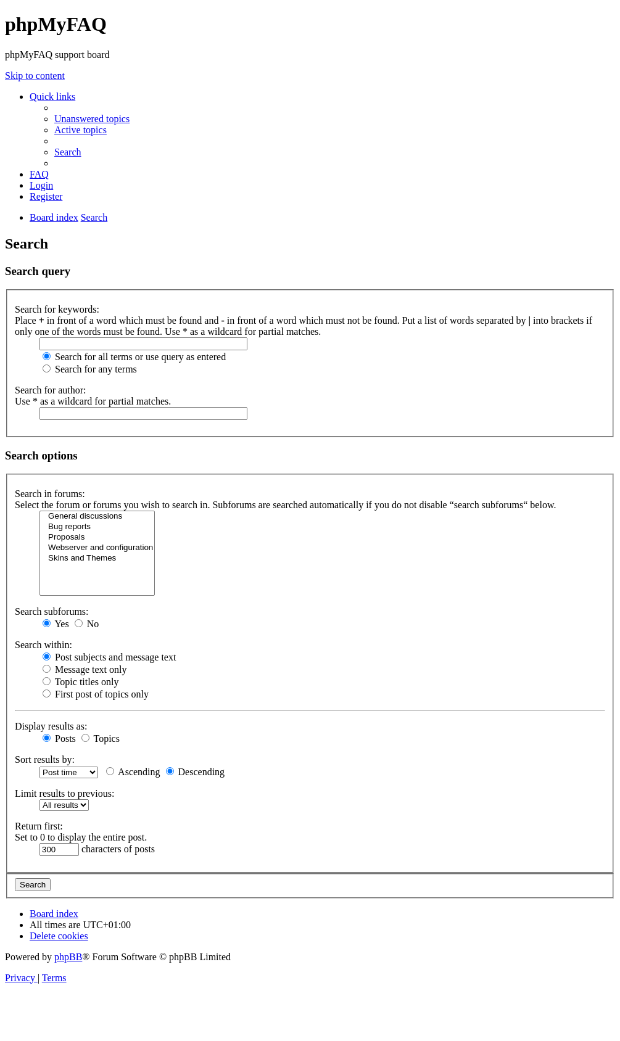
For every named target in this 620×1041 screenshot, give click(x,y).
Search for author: (50, 390)
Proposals (97, 537)
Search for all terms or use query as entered (134, 357)
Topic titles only (80, 682)
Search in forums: (50, 493)
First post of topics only (96, 694)
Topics (100, 738)
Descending (195, 772)
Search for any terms (90, 369)
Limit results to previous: (64, 793)
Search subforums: (52, 611)
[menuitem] (92, 118)
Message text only (84, 669)
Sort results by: (45, 759)
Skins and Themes (97, 558)
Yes (56, 624)
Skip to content (35, 75)
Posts (59, 738)
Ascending (133, 772)
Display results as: (51, 726)
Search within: (43, 645)
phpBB (68, 957)
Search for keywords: (57, 309)
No (87, 624)
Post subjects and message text (109, 657)
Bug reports (97, 527)
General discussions (97, 516)
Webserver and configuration (97, 548)
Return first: (39, 826)
